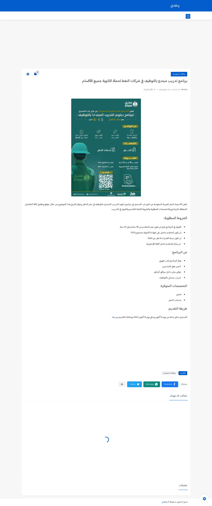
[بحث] (188, 16)
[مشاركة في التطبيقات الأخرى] (122, 384)
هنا (113, 317)
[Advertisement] (106, 45)
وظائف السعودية (179, 74)
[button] (170, 384)
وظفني (175, 6)
